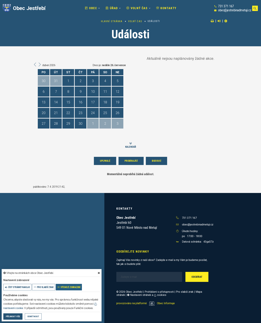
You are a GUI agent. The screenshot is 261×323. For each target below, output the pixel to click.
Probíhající (131, 160)
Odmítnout (33, 316)
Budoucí (156, 160)
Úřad (112, 8)
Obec (91, 8)
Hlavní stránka (112, 21)
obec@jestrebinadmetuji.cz (234, 10)
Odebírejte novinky (132, 251)
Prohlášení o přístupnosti (159, 291)
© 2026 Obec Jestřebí (129, 291)
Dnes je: (97, 65)
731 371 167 (226, 6)
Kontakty (166, 8)
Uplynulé (105, 160)
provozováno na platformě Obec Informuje (145, 303)
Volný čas (137, 8)
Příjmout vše (13, 316)
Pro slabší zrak (184, 291)
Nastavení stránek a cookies (146, 295)
